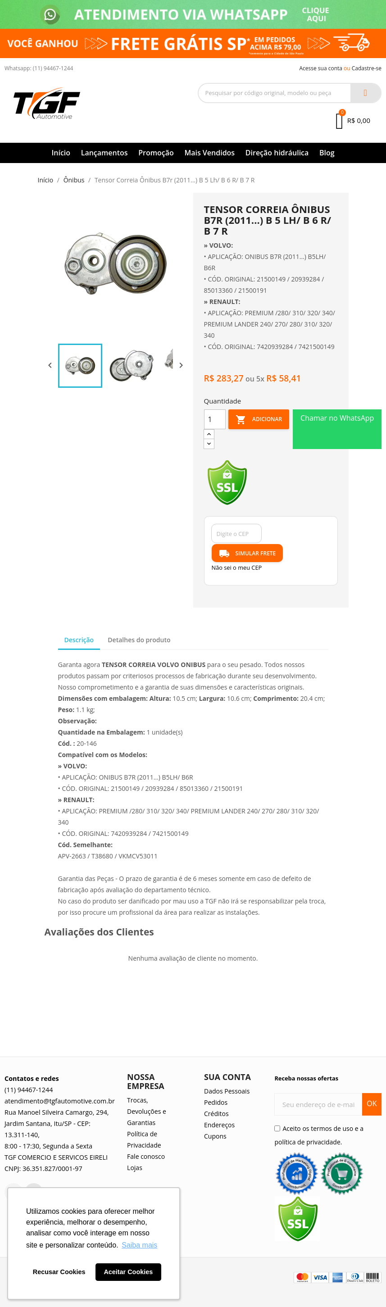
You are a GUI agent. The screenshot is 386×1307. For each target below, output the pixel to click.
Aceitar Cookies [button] (128, 1271)
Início (60, 153)
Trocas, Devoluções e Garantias (146, 1111)
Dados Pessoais (227, 1091)
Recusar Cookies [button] (59, 1271)
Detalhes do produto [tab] (139, 639)
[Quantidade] (215, 419)
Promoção (156, 153)
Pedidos (215, 1102)
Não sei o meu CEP (237, 567)
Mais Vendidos (209, 153)
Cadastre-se (366, 68)
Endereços (219, 1125)
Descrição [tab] (79, 639)
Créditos (216, 1113)
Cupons (215, 1136)
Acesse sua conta (320, 68)
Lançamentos (104, 153)
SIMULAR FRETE (247, 553)
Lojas (134, 1167)
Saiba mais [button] (139, 1245)
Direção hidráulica (277, 153)
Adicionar (259, 419)
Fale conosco (146, 1156)
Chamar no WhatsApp (337, 418)
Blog (327, 153)
